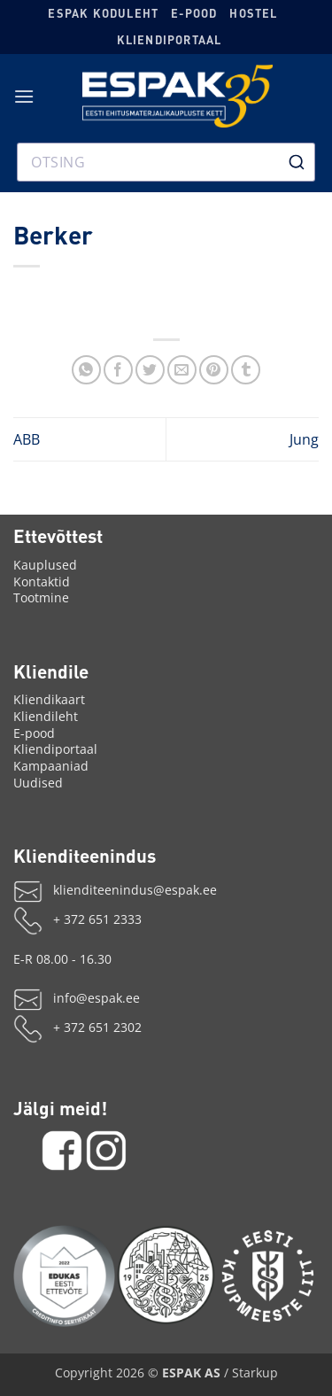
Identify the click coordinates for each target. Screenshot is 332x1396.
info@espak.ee (96, 997)
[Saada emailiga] (182, 369)
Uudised (38, 782)
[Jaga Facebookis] (118, 369)
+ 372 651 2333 (97, 919)
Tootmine (41, 597)
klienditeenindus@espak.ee (135, 889)
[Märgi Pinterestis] (213, 369)
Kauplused (45, 564)
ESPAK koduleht (103, 13)
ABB (26, 439)
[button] (24, 96)
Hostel (253, 13)
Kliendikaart (49, 699)
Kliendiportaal (169, 40)
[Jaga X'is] (150, 369)
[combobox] (166, 162)
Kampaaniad (51, 765)
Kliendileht (45, 716)
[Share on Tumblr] (245, 369)
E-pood (194, 13)
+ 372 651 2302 (97, 1027)
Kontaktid (41, 581)
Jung (304, 439)
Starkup (255, 1372)
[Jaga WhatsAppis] (86, 369)
